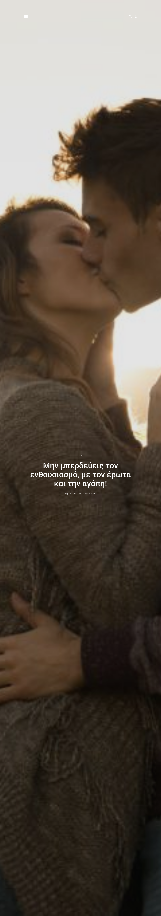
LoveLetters (90, 493)
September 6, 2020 (73, 493)
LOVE (80, 456)
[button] (136, 16)
